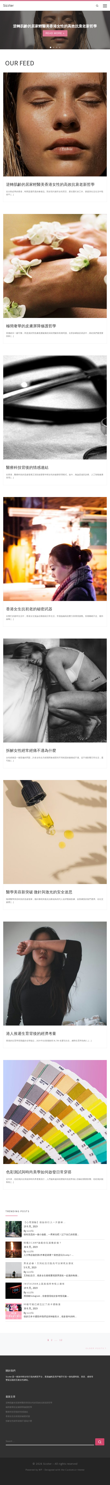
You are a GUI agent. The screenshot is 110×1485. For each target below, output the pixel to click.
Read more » (55, 33)
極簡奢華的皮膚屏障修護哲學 (31, 325)
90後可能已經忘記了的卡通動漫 (42, 1304)
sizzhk (30, 1231)
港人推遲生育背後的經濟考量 (31, 1033)
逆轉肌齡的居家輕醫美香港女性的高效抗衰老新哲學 (50, 184)
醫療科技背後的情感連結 (27, 467)
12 (61, 1340)
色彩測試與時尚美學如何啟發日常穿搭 (39, 1171)
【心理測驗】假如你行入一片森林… (45, 1222)
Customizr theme (74, 1469)
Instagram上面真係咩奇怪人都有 (44, 1283)
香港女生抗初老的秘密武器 (29, 608)
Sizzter (47, 1464)
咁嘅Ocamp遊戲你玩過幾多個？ (43, 1242)
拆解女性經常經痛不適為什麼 (31, 750)
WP (40, 1469)
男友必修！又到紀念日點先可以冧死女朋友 (49, 1263)
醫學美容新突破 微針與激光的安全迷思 (39, 891)
